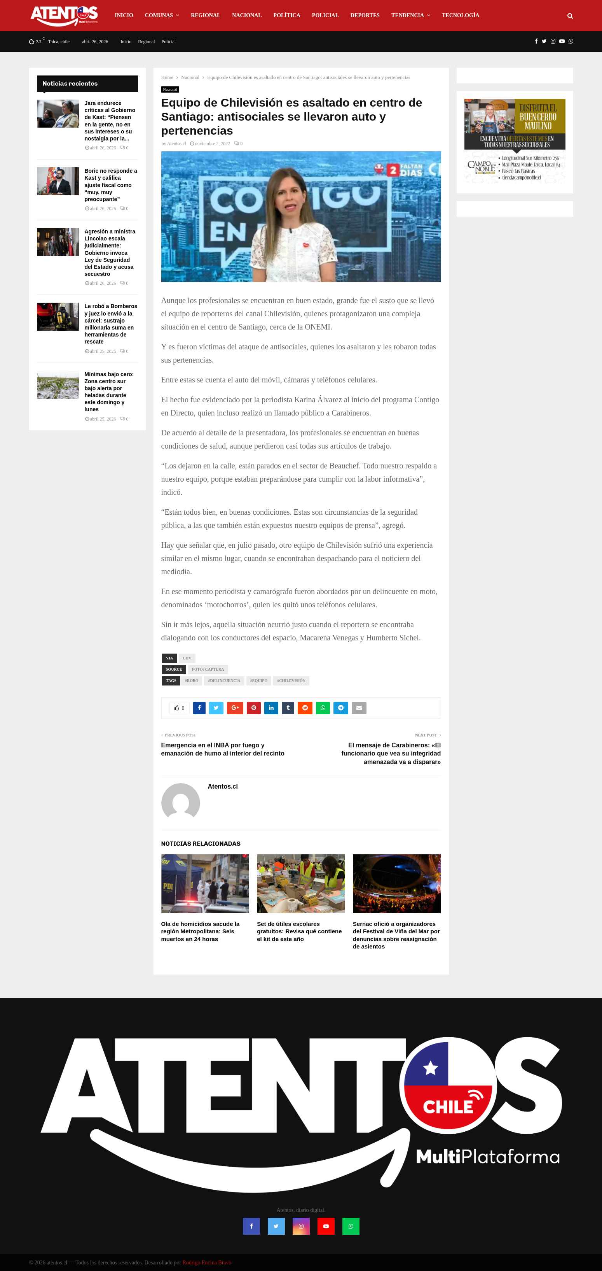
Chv (187, 658)
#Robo (191, 680)
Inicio (124, 15)
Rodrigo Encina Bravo (207, 1263)
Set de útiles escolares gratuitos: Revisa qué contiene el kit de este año (299, 931)
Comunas (159, 15)
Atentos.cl (176, 143)
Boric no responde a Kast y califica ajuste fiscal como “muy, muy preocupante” (111, 185)
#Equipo (258, 680)
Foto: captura (208, 669)
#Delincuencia (224, 680)
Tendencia (407, 15)
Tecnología (460, 15)
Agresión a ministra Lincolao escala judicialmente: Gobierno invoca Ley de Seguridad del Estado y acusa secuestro (110, 252)
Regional (205, 15)
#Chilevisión (291, 680)
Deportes (365, 15)
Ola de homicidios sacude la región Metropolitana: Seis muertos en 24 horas (200, 931)
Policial (325, 15)
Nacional (247, 15)
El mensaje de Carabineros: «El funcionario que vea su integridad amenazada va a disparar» (391, 753)
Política (287, 15)
